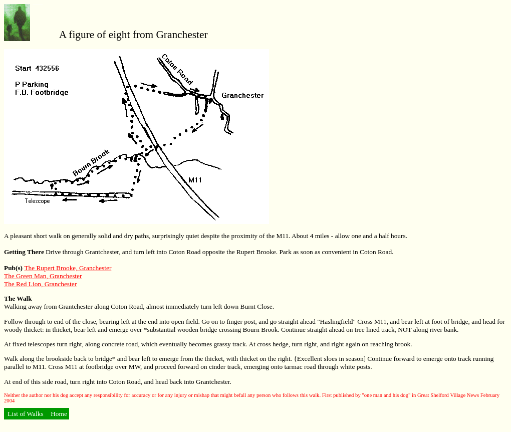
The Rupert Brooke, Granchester (67, 268)
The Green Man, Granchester (43, 276)
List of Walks (25, 413)
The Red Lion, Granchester (40, 284)
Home (58, 413)
